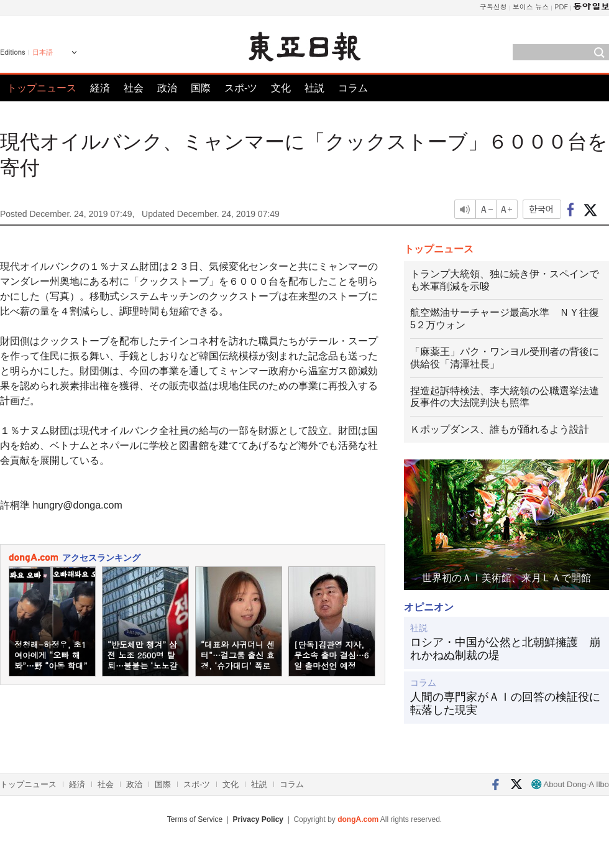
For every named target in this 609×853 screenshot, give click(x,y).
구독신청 (493, 6)
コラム (353, 88)
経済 (100, 88)
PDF (561, 6)
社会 (134, 88)
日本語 (42, 52)
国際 (201, 88)
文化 (281, 88)
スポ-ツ (240, 88)
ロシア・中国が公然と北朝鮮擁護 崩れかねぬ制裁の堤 (505, 649)
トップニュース (41, 88)
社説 (314, 88)
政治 (167, 88)
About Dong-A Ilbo (570, 784)
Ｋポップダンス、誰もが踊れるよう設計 (499, 429)
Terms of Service (194, 819)
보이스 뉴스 (531, 6)
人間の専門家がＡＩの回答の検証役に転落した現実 (505, 704)
